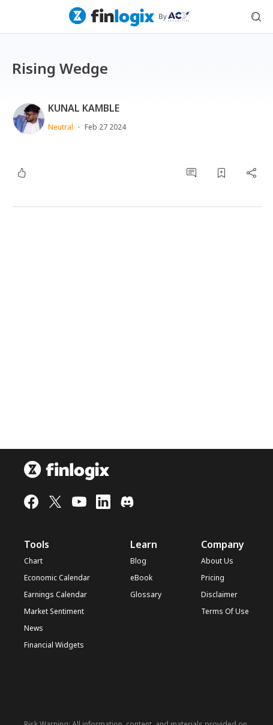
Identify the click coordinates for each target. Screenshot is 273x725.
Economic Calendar (57, 578)
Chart (33, 561)
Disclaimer (219, 595)
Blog (138, 561)
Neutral (60, 127)
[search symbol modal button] (256, 17)
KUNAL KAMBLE (83, 108)
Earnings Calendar (55, 595)
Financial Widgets (54, 645)
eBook (141, 578)
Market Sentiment (54, 611)
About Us (217, 561)
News (33, 628)
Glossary (145, 595)
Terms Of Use (225, 611)
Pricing (212, 578)
